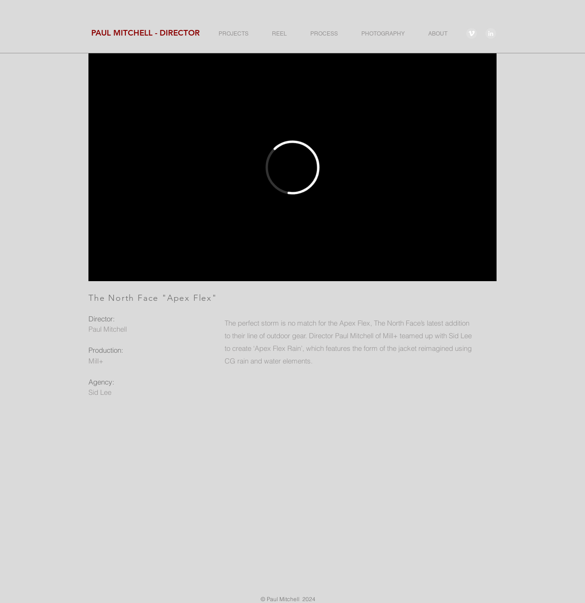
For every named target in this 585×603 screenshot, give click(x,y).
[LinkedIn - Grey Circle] (490, 33)
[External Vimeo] (292, 167)
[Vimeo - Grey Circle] (471, 33)
